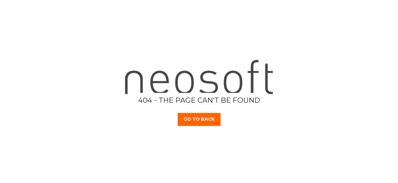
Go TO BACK (199, 119)
